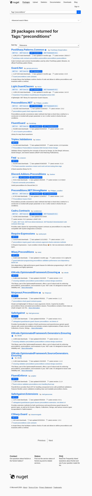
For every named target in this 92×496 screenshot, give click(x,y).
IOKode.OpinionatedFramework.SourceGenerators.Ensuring (40, 354)
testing (52, 166)
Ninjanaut (48, 293)
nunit (42, 166)
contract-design (50, 281)
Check (29, 199)
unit (46, 166)
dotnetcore (39, 222)
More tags (58, 166)
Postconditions (27, 148)
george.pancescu (32, 68)
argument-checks (36, 111)
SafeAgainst (18, 313)
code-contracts (36, 242)
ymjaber (33, 376)
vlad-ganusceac (34, 313)
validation (45, 260)
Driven (50, 148)
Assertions (16, 95)
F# (14, 166)
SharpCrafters (62, 50)
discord (15, 182)
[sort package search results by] (48, 45)
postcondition (43, 58)
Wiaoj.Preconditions (22, 252)
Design (55, 148)
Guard (15, 76)
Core (22, 222)
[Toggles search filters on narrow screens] (78, 20)
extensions (52, 402)
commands (22, 182)
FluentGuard (18, 123)
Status (37, 456)
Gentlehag (32, 123)
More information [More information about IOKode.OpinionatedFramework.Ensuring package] (27, 287)
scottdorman (38, 211)
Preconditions (24, 95)
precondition (34, 58)
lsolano (38, 139)
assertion (22, 166)
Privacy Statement (45, 487)
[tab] (26, 2)
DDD (41, 148)
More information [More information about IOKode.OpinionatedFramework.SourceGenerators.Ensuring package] (27, 370)
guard (24, 111)
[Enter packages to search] (43, 12)
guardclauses (25, 321)
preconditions (52, 58)
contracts (27, 58)
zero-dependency (63, 260)
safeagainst (17, 321)
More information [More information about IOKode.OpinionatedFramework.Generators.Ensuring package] (27, 348)
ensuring (16, 281)
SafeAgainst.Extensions (24, 394)
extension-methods (59, 242)
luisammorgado (36, 414)
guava (39, 301)
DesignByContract (46, 95)
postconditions (61, 58)
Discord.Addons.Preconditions (28, 174)
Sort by (14, 45)
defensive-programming (25, 260)
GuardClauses (34, 95)
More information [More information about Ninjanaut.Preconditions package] (34, 308)
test (49, 166)
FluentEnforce (19, 376)
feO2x (39, 86)
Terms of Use (33, 487)
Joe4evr (52, 174)
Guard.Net (17, 68)
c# (17, 131)
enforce (19, 384)
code (21, 58)
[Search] (79, 12)
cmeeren (23, 158)
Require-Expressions (23, 234)
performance (53, 260)
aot (17, 262)
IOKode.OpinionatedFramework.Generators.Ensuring (41, 333)
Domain (45, 148)
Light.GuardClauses (22, 86)
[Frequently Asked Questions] (61, 456)
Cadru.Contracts (20, 211)
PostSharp (54, 50)
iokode (66, 272)
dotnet (34, 222)
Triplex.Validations (21, 139)
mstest (35, 166)
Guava (25, 199)
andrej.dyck (42, 234)
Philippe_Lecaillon (42, 103)
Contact (13, 456)
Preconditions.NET (22, 103)
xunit (39, 166)
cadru (15, 222)
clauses (37, 321)
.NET (19, 222)
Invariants (36, 148)
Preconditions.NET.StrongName (29, 190)
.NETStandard (48, 222)
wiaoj (39, 252)
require (24, 242)
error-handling (43, 384)
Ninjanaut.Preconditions (25, 292)
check (28, 111)
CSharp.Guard (19, 414)
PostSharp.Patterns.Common (27, 50)
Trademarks (57, 487)
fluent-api (51, 384)
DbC (53, 95)
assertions (29, 166)
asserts (20, 131)
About (25, 487)
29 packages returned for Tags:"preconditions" (34, 34)
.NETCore (28, 222)
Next (51, 440)
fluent (17, 166)
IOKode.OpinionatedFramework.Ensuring (34, 272)
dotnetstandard (58, 222)
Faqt (13, 158)
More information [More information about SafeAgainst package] (37, 328)
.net (14, 131)
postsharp (16, 58)
